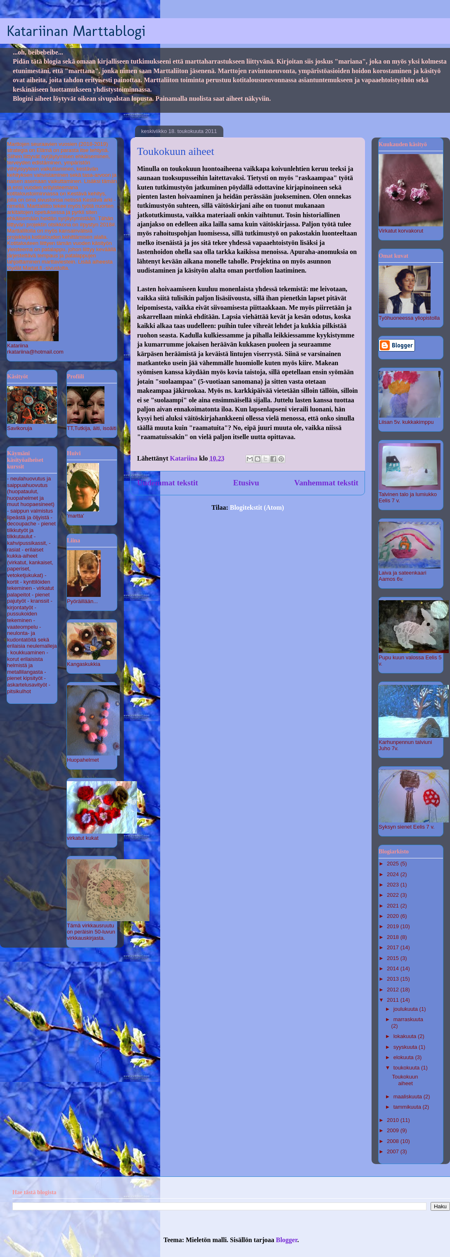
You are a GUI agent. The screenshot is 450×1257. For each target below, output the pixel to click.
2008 (393, 1141)
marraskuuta (408, 1019)
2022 (393, 895)
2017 (393, 947)
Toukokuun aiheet (175, 151)
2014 (393, 968)
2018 (393, 937)
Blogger (286, 1239)
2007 (393, 1151)
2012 (393, 989)
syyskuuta (406, 1047)
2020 (393, 916)
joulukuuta (406, 1009)
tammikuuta (408, 1107)
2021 (393, 906)
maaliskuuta (408, 1096)
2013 (393, 979)
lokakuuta (405, 1036)
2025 (393, 863)
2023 (393, 885)
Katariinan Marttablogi (76, 31)
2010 (393, 1120)
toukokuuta (407, 1068)
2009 (393, 1130)
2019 (393, 926)
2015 (393, 958)
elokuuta (404, 1057)
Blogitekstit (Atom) (257, 507)
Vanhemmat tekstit (326, 482)
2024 (393, 874)
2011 (393, 1000)
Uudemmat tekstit (167, 482)
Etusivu (246, 482)
